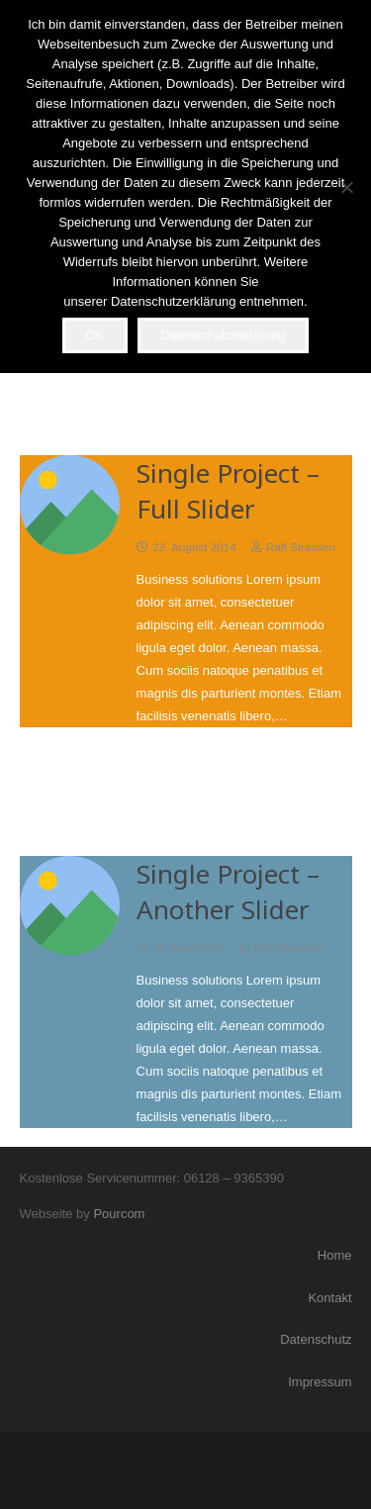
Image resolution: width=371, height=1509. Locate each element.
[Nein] (346, 187)
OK (94, 335)
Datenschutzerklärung (222, 335)
